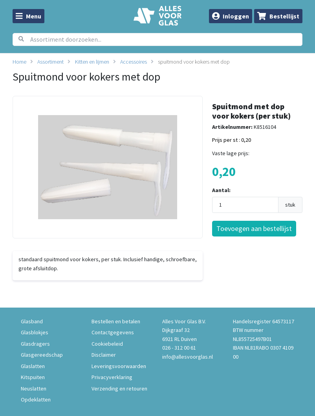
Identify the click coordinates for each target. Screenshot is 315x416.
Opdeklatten (36, 399)
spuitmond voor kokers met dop (194, 61)
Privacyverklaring (112, 377)
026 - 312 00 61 (179, 347)
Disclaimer (104, 354)
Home (19, 61)
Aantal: (221, 190)
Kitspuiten (33, 377)
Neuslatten (33, 388)
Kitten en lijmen (92, 61)
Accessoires (133, 61)
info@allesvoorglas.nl (187, 356)
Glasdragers (35, 343)
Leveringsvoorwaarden (119, 366)
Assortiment (50, 61)
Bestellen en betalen (116, 321)
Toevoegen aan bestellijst (254, 228)
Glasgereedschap (42, 354)
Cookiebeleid (107, 343)
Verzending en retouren (119, 388)
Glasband (32, 321)
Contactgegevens (113, 332)
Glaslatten (33, 366)
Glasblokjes (34, 332)
